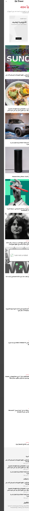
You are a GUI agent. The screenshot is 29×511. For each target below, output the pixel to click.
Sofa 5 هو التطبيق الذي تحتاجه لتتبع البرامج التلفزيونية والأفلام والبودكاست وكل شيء (15, 309)
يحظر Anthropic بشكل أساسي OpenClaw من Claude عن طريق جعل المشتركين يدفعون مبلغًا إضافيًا (14, 377)
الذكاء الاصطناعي (25, 240)
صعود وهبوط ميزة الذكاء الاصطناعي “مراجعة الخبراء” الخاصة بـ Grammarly (15, 209)
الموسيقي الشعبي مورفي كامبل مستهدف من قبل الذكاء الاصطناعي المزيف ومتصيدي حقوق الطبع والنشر (15, 243)
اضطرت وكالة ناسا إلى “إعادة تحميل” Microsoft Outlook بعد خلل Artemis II (16, 411)
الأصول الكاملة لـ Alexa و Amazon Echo (18, 176)
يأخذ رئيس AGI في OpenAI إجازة (20, 444)
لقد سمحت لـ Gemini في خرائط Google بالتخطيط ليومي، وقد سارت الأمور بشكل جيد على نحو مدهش (15, 109)
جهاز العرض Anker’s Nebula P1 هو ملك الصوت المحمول (16, 343)
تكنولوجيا (26, 73)
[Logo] (15, 1)
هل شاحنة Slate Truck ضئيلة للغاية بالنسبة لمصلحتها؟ (17, 143)
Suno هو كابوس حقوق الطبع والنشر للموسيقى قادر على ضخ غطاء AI (15, 75)
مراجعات (26, 140)
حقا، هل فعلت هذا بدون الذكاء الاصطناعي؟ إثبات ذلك (15, 276)
